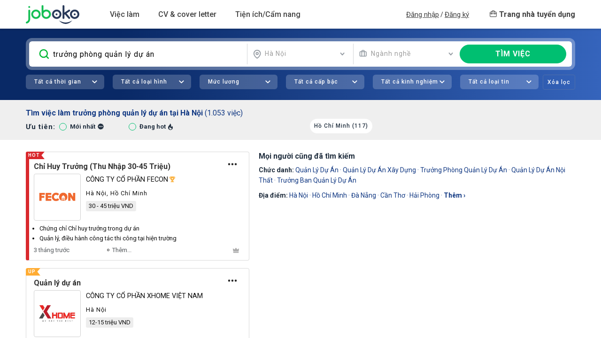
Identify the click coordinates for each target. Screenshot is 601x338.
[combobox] (299, 54)
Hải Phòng (424, 195)
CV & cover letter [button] (187, 14)
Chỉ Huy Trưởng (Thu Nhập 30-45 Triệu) (102, 166)
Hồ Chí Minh (329, 195)
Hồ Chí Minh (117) (341, 126)
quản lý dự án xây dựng (379, 170)
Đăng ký (457, 14)
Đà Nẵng (363, 195)
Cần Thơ (392, 195)
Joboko (52, 14)
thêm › (454, 195)
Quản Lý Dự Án (317, 170)
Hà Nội (298, 195)
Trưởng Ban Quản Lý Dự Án (316, 180)
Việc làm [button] (124, 14)
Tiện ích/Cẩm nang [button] (267, 14)
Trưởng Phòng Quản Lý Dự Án (463, 170)
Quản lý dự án (57, 282)
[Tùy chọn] (232, 164)
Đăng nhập (422, 14)
